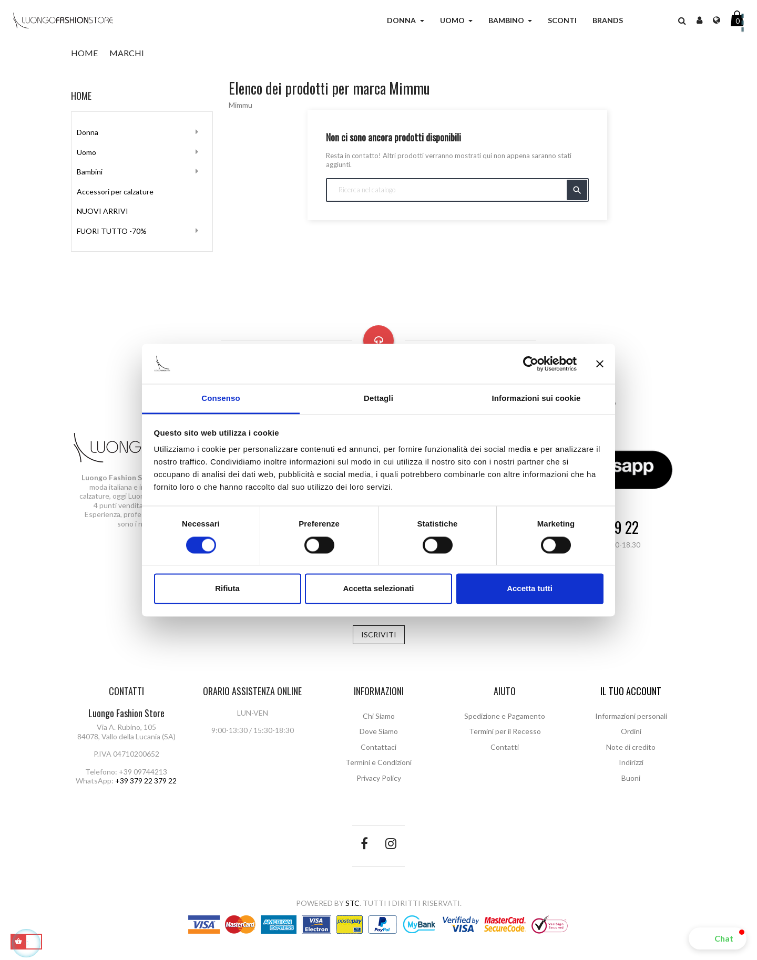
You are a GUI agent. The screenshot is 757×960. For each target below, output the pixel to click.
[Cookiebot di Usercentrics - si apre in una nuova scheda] (531, 363)
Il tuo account (630, 691)
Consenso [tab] (220, 398)
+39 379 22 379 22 (146, 780)
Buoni (630, 777)
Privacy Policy (378, 777)
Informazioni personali (631, 715)
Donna (87, 132)
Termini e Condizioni (378, 762)
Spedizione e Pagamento (504, 715)
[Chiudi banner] (599, 363)
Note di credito (631, 746)
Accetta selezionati (378, 588)
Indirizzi (631, 762)
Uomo (86, 152)
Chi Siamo (379, 715)
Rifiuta (227, 588)
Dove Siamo (379, 731)
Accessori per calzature (115, 191)
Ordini (631, 731)
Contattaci (378, 746)
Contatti (504, 746)
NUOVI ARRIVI (102, 211)
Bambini (90, 171)
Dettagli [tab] (378, 398)
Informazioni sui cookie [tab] (536, 398)
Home (81, 95)
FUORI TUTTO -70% (112, 230)
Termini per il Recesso (505, 731)
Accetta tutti (530, 588)
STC (352, 903)
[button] (717, 938)
